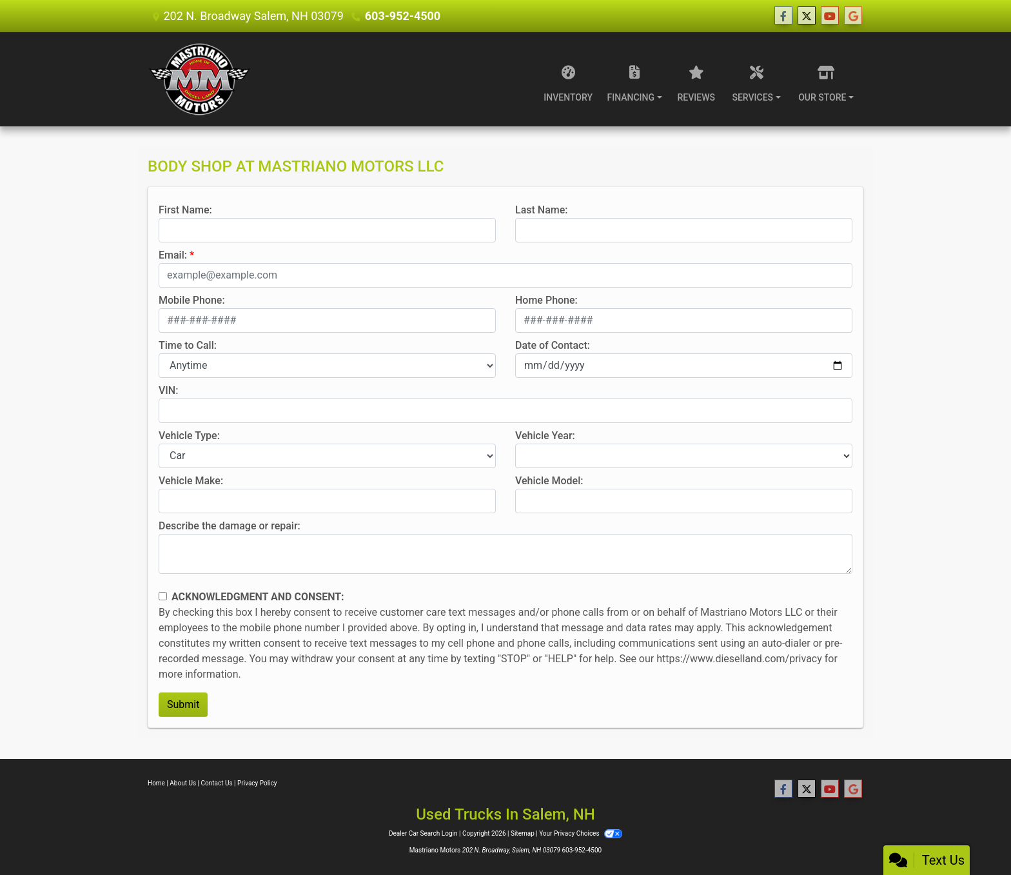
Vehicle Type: (189, 435)
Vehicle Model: (549, 481)
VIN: (168, 390)
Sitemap (523, 833)
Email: (173, 255)
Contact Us (217, 783)
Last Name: (541, 210)
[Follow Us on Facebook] (783, 16)
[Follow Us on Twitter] (807, 16)
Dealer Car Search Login (423, 833)
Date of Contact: (552, 345)
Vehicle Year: (545, 435)
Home (156, 783)
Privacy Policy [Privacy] (257, 783)
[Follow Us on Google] (853, 16)
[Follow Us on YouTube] (830, 16)
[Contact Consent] (163, 596)
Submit (183, 704)
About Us (183, 783)
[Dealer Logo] (199, 79)
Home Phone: (546, 300)
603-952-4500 (402, 16)
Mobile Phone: (192, 300)
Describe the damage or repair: (229, 526)
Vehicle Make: (191, 481)
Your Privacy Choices (580, 833)
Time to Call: (188, 345)
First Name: (185, 210)
